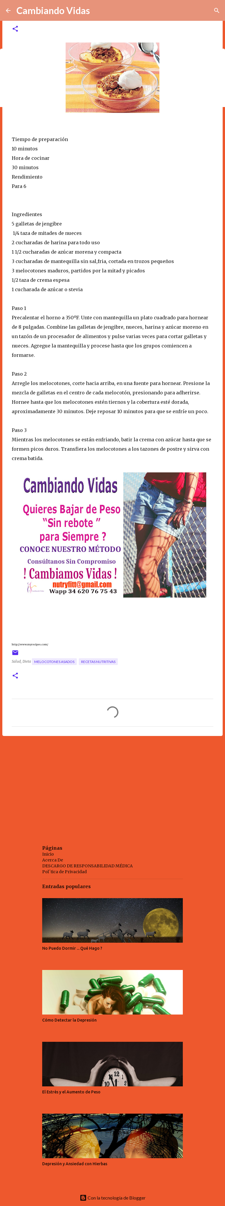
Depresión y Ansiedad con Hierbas (74, 1163)
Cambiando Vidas (53, 10)
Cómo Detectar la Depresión (69, 1020)
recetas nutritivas (98, 661)
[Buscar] (216, 11)
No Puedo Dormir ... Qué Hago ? (72, 948)
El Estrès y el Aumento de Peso (71, 1092)
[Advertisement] (112, 786)
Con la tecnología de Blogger (113, 1197)
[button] (15, 29)
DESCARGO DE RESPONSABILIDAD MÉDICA (87, 866)
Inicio (48, 854)
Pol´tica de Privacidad (64, 871)
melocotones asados (54, 661)
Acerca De (52, 860)
